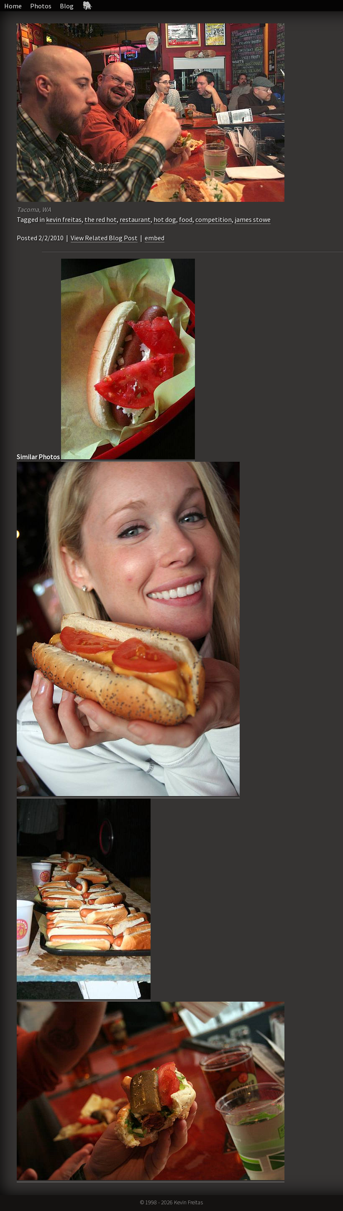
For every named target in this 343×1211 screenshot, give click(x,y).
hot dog (165, 219)
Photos (40, 6)
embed (154, 238)
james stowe (253, 219)
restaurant (135, 219)
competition (213, 219)
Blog (67, 6)
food (185, 219)
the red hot (100, 219)
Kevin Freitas (188, 1202)
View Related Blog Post (104, 238)
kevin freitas (64, 219)
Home (13, 6)
